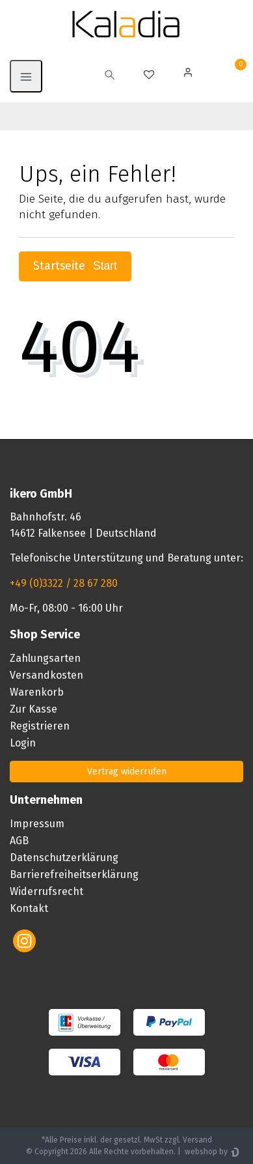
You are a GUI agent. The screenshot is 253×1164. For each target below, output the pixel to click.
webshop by (205, 1151)
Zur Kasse (33, 709)
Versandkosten (46, 675)
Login (23, 743)
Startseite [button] (75, 266)
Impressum (37, 823)
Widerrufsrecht (46, 891)
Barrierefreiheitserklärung (74, 874)
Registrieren (40, 726)
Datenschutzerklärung (64, 857)
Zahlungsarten (45, 658)
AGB (19, 840)
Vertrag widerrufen (126, 771)
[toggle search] (110, 76)
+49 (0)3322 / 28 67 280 (64, 583)
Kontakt (29, 908)
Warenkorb (37, 692)
